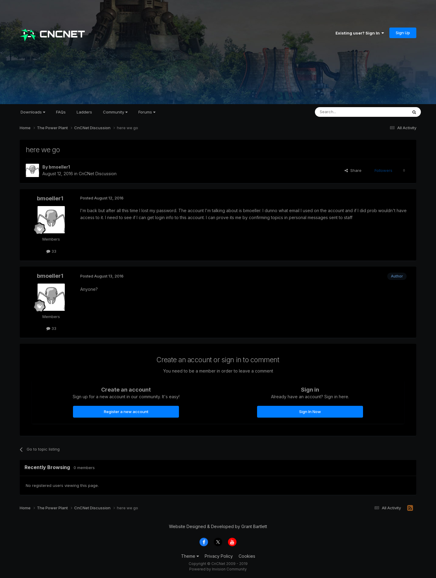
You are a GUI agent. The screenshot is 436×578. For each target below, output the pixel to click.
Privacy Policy (219, 556)
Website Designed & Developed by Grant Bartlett (218, 526)
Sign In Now (310, 411)
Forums (146, 112)
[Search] (346, 112)
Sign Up (403, 32)
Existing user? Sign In (359, 33)
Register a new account (126, 411)
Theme (190, 556)
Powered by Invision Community (218, 569)
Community (115, 112)
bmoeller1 (59, 166)
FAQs (61, 112)
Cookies (247, 556)
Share (353, 170)
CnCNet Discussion (98, 173)
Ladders (84, 112)
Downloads (33, 112)
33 (51, 251)
